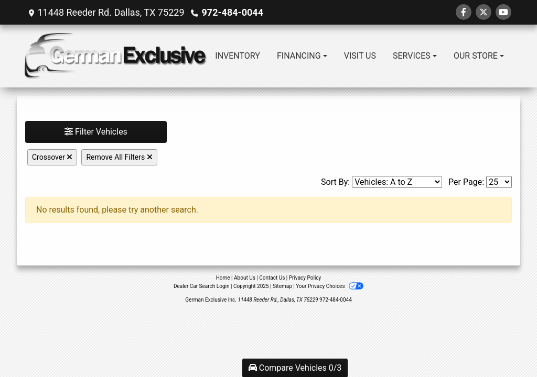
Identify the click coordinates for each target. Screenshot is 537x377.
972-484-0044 (232, 12)
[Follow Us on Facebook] (463, 12)
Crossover (52, 157)
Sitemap (282, 286)
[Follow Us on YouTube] (503, 12)
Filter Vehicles (96, 132)
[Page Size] (499, 182)
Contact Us (272, 278)
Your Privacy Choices (329, 286)
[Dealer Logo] (116, 56)
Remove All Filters (119, 157)
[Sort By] (397, 182)
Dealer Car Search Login (202, 286)
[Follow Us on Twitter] (483, 12)
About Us (244, 278)
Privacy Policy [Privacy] (305, 278)
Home (223, 278)
